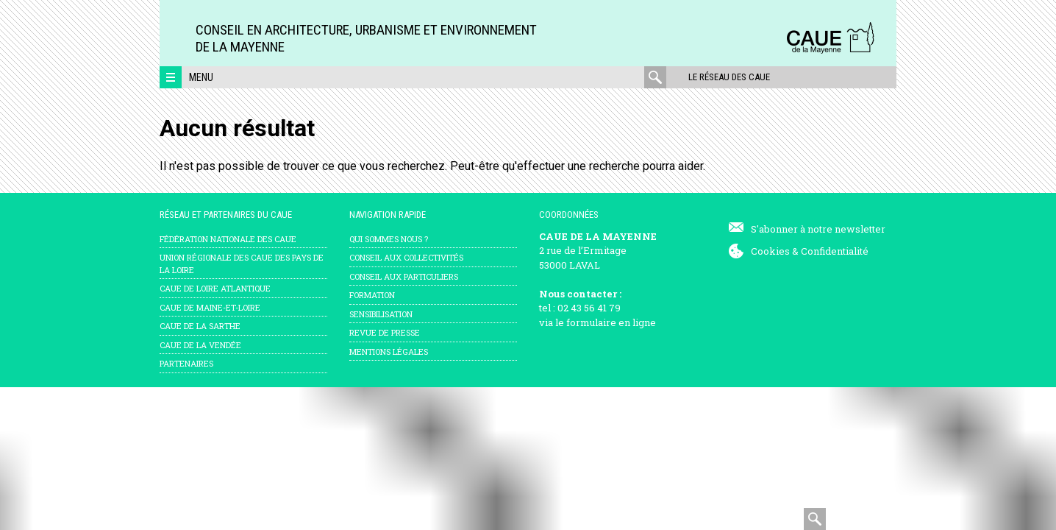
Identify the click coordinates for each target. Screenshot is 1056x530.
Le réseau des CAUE (729, 76)
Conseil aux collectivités (406, 257)
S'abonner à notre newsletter (818, 229)
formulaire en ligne (611, 322)
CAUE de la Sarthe (200, 325)
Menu (201, 77)
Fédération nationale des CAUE (228, 238)
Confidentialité (834, 251)
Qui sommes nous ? (388, 238)
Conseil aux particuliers (403, 276)
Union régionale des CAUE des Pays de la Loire (242, 263)
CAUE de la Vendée (200, 344)
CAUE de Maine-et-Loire (210, 307)
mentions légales (388, 351)
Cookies (770, 251)
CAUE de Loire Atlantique (215, 288)
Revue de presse (384, 332)
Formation (372, 294)
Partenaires (186, 363)
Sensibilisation (381, 313)
